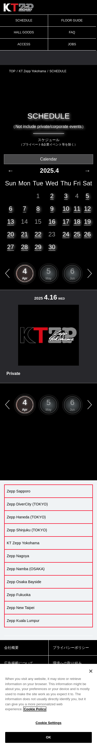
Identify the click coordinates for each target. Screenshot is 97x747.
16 (51, 221)
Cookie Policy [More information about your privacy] (35, 709)
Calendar (48, 159)
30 (51, 246)
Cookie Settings (48, 723)
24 (65, 234)
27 (10, 246)
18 (76, 221)
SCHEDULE (24, 20)
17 (65, 221)
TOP (12, 71)
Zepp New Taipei (20, 608)
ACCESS (24, 44)
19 (87, 221)
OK (48, 737)
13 (10, 221)
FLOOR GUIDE (72, 20)
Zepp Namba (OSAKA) (25, 569)
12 (87, 208)
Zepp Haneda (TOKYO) (26, 517)
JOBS (72, 44)
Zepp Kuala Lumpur (23, 621)
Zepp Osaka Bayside (24, 582)
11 (76, 208)
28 (24, 246)
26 (87, 234)
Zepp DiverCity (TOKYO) (27, 504)
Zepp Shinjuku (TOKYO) (27, 530)
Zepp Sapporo (18, 491)
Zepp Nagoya (18, 556)
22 (37, 234)
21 (24, 234)
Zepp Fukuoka (19, 595)
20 (10, 234)
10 (65, 208)
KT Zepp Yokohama (32, 71)
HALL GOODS (24, 32)
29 (37, 246)
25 (76, 234)
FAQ (72, 32)
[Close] (90, 671)
